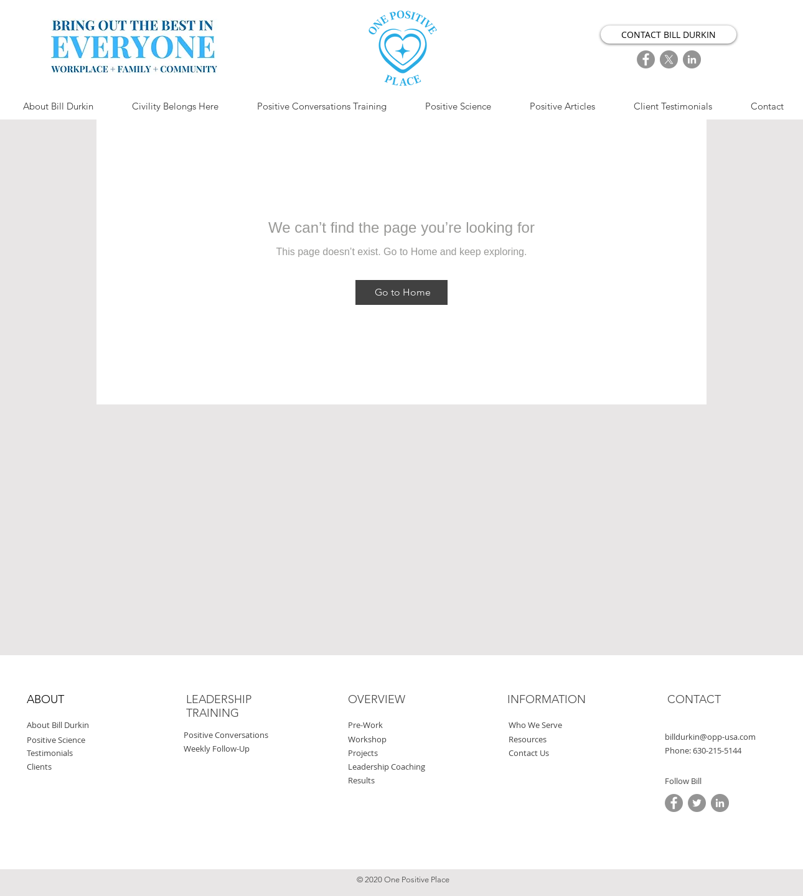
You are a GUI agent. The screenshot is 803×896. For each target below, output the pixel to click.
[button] (717, 751)
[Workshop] (403, 739)
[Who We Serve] (564, 725)
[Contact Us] (567, 753)
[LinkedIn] (692, 59)
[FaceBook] (646, 59)
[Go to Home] (401, 292)
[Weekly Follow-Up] (242, 749)
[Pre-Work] (407, 725)
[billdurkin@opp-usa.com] (724, 737)
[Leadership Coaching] (430, 767)
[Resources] (564, 739)
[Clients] (85, 767)
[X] (669, 59)
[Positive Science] (88, 740)
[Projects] (407, 753)
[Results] (407, 780)
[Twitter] (697, 803)
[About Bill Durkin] (93, 725)
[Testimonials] (82, 753)
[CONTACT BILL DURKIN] (668, 35)
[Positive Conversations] (255, 735)
